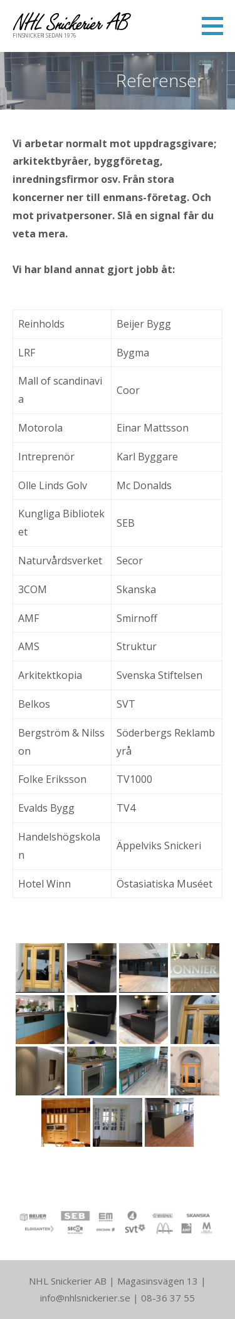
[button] (217, 25)
